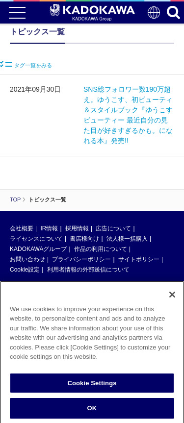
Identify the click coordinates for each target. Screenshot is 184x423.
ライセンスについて (36, 238)
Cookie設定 (25, 269)
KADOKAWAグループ (38, 249)
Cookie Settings (91, 386)
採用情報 (77, 228)
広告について (113, 228)
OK (92, 412)
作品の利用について (100, 249)
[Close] (172, 298)
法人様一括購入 (127, 238)
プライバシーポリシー (81, 259)
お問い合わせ (27, 259)
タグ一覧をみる (26, 64)
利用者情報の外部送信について (88, 269)
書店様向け (84, 238)
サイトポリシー (138, 259)
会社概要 (21, 228)
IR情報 (49, 228)
